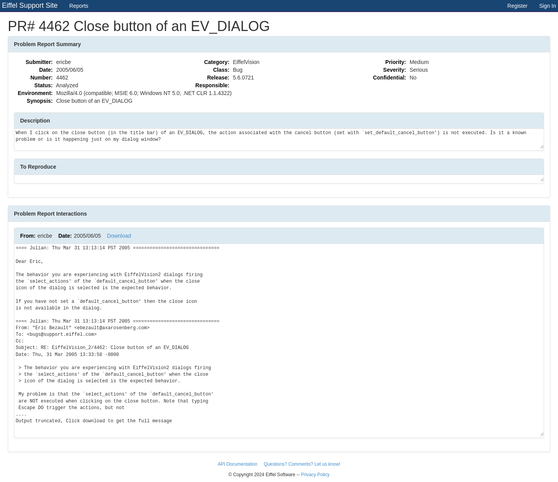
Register (517, 6)
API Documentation (238, 464)
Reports (78, 6)
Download (119, 236)
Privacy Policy (315, 474)
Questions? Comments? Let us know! (302, 464)
